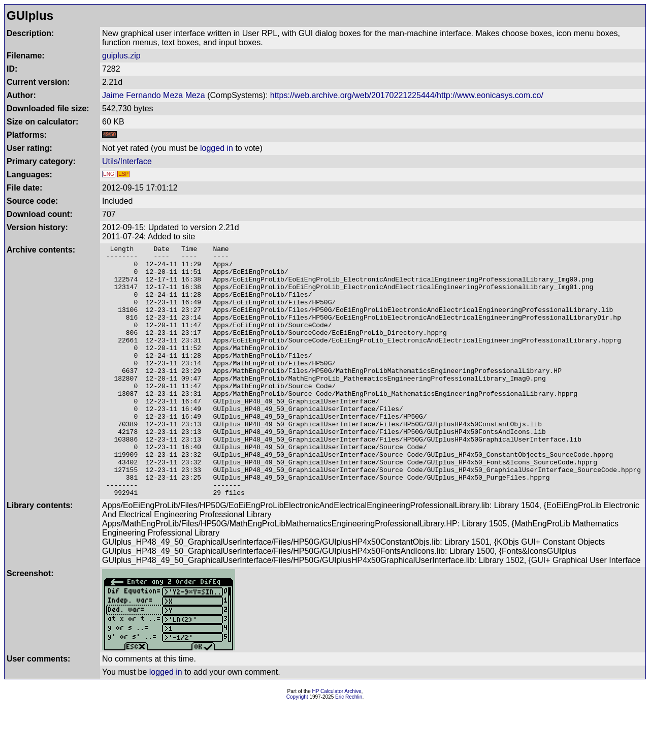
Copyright (297, 747)
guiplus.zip (121, 55)
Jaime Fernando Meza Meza (153, 95)
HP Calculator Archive (337, 741)
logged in (216, 148)
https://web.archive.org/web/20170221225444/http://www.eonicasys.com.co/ (406, 95)
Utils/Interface (127, 161)
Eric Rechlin (348, 747)
